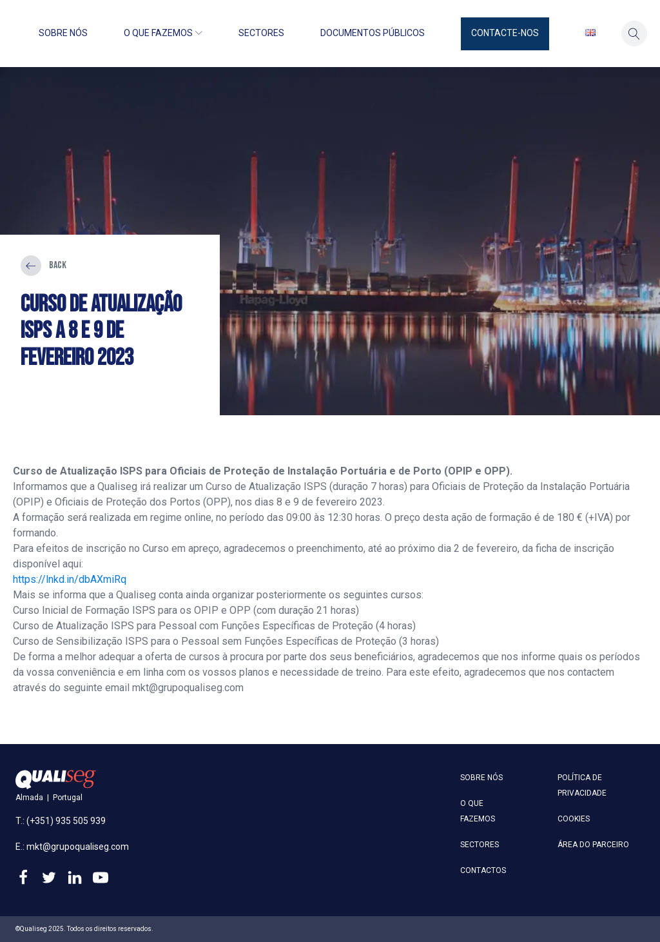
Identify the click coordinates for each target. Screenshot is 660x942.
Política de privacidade (582, 785)
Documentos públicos (372, 33)
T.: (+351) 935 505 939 (60, 821)
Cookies (574, 818)
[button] (505, 33)
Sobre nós (63, 33)
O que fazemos (163, 33)
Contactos (483, 870)
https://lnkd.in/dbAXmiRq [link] (69, 579)
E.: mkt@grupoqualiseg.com (72, 846)
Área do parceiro (593, 844)
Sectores (261, 33)
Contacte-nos (505, 33)
